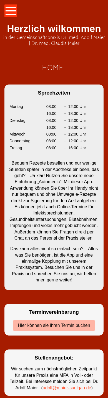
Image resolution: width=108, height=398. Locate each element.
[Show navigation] (10, 10)
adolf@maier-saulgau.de (67, 387)
